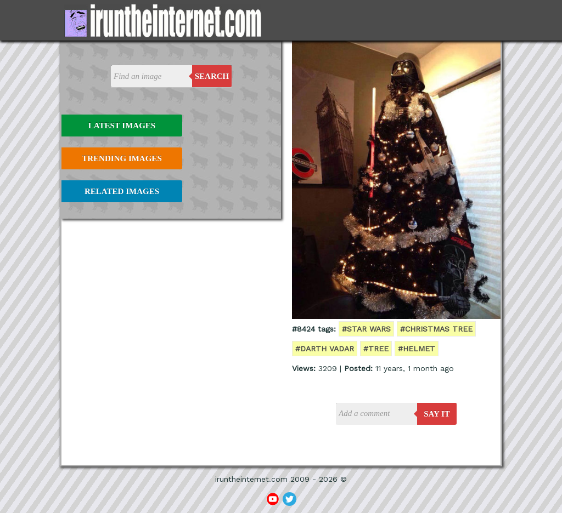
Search (212, 76)
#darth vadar (324, 348)
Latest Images (121, 125)
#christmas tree (436, 328)
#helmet (416, 348)
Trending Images (121, 158)
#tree (376, 348)
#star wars (366, 328)
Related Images (122, 191)
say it (437, 413)
